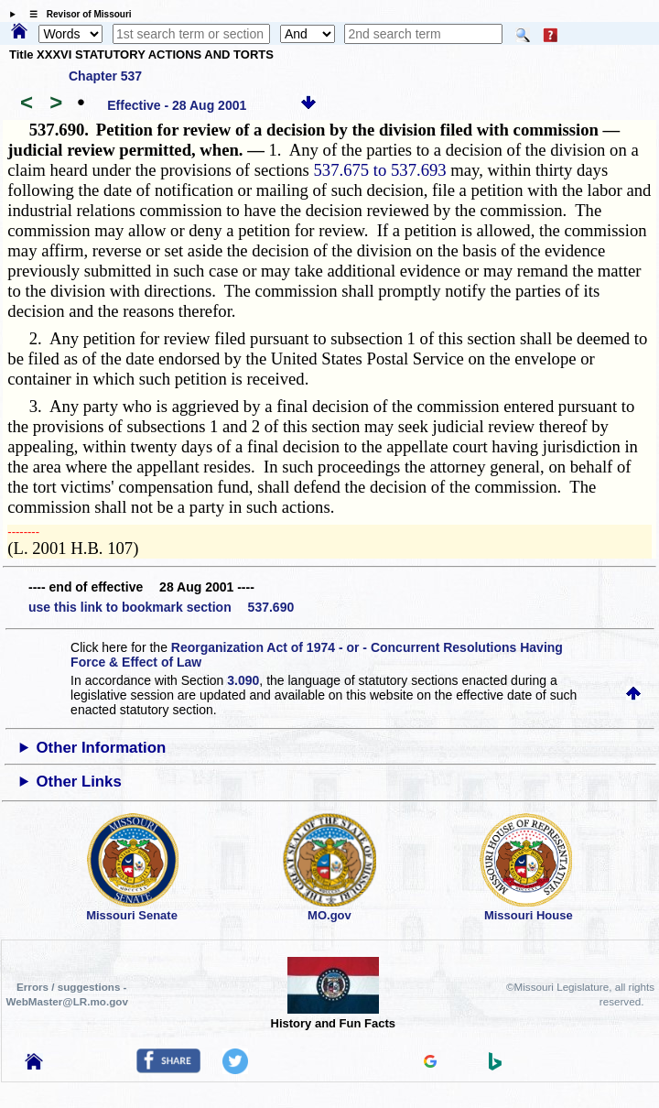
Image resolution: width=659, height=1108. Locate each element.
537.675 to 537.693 (380, 169)
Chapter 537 (105, 76)
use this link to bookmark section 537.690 (161, 607)
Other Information (102, 747)
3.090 (243, 680)
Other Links (79, 781)
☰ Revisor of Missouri (76, 14)
